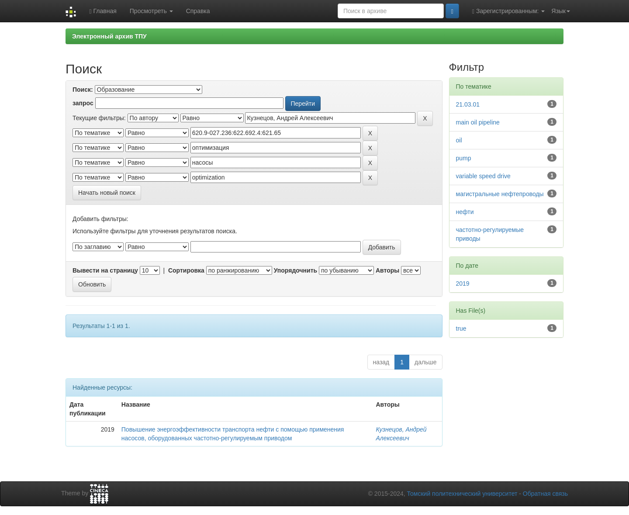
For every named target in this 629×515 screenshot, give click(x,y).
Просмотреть (151, 10)
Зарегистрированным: (508, 11)
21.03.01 (468, 104)
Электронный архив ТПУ (109, 36)
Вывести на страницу (105, 270)
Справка (198, 10)
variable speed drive (483, 176)
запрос (83, 103)
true (461, 328)
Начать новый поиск (106, 192)
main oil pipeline (478, 122)
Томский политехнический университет (462, 493)
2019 (463, 283)
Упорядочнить (295, 270)
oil (459, 140)
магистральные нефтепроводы (500, 193)
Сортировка (186, 270)
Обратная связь (545, 493)
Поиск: (83, 89)
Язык (560, 10)
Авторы (387, 270)
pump (463, 158)
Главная (102, 11)
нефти (465, 211)
